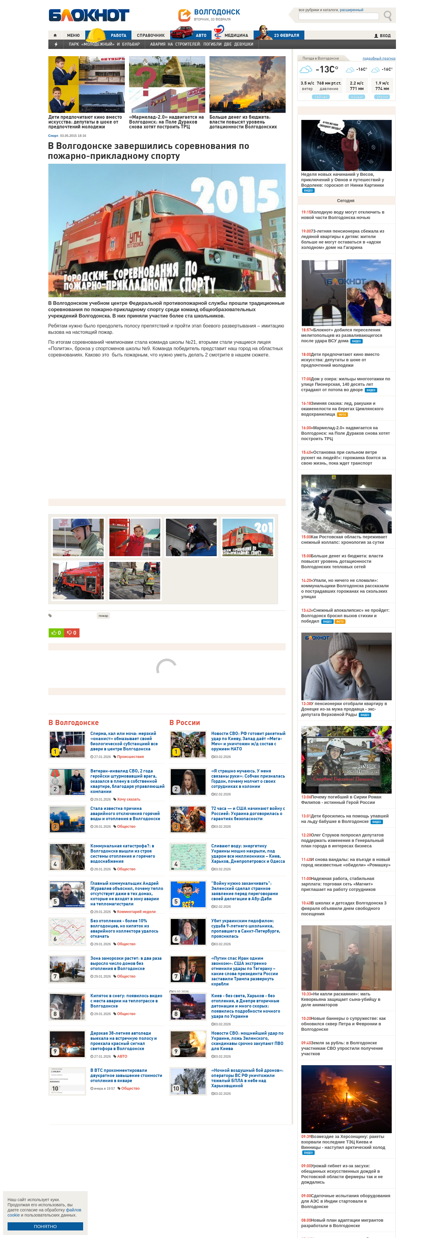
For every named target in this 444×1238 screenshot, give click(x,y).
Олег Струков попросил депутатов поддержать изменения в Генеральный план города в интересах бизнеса (342, 840)
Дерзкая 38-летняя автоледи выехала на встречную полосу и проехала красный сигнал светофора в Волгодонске (123, 1040)
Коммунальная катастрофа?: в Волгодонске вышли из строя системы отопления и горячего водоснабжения (122, 853)
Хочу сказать (129, 799)
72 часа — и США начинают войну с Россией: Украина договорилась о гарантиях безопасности (248, 813)
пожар (103, 615)
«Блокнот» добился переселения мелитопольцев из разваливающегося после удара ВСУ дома (341, 335)
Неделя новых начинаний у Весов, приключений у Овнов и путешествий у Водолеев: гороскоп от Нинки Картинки (342, 180)
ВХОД (382, 35)
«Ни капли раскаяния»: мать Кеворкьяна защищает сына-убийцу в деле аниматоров (341, 999)
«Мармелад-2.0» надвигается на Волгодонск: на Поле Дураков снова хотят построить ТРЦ (345, 433)
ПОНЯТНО (45, 1226)
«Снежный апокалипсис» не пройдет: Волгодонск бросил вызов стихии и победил (345, 616)
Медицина (231, 35)
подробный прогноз (379, 58)
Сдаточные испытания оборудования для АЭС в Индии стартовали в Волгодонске (346, 1201)
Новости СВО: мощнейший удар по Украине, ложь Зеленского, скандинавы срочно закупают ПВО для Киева (247, 1040)
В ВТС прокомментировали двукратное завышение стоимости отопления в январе (126, 1075)
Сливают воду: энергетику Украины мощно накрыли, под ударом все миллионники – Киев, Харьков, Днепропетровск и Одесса (248, 853)
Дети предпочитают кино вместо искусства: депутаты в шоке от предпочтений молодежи (340, 360)
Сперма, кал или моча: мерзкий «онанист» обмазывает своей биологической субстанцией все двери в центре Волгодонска (124, 741)
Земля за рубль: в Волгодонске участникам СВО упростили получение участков (342, 1048)
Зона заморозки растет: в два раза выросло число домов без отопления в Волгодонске (126, 963)
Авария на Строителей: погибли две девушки (201, 44)
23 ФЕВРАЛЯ (276, 35)
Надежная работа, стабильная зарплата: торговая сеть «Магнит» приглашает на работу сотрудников (338, 884)
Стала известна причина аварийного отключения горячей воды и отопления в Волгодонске (125, 813)
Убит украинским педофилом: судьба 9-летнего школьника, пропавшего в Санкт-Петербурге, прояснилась (245, 928)
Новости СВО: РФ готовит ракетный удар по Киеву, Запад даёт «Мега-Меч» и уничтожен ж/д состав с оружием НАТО (248, 741)
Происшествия (130, 757)
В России (184, 723)
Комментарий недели (136, 912)
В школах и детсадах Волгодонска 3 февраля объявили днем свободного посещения (344, 908)
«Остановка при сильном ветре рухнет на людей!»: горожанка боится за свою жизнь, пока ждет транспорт (343, 458)
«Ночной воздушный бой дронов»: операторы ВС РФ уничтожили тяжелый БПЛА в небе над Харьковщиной (247, 1078)
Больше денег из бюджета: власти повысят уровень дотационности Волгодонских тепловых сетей (342, 561)
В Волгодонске (73, 723)
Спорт (53, 135)
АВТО (188, 35)
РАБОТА (105, 35)
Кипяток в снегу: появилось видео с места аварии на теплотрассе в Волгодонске (126, 1001)
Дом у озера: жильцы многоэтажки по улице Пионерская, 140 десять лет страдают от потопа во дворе (346, 384)
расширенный (352, 10)
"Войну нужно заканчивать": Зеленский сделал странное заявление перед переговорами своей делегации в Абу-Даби (244, 891)
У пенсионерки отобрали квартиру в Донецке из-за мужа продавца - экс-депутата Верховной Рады (344, 709)
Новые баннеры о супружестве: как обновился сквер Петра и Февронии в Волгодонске (343, 1024)
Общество (126, 826)
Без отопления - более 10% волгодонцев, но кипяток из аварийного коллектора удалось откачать (124, 928)
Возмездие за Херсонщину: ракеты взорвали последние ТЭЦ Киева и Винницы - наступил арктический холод (343, 1142)
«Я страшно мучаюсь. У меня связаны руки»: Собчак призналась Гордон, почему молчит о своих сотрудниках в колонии (248, 778)
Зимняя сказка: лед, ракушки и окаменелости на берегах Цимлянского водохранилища (342, 409)
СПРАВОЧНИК (151, 35)
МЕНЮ (73, 35)
